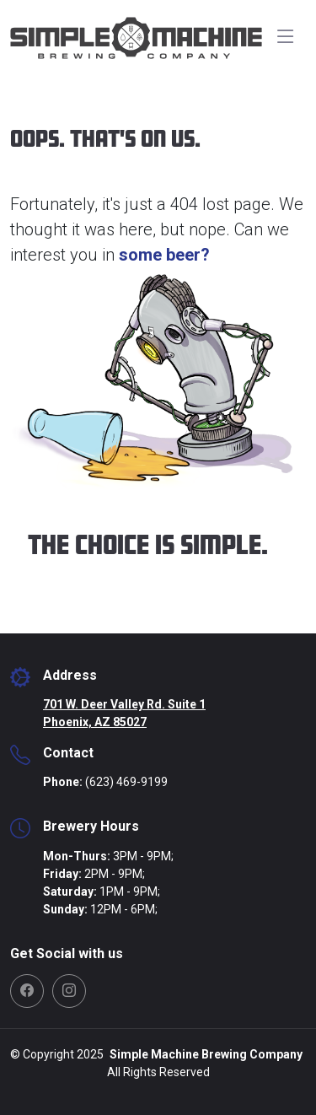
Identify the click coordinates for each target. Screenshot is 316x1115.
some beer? (164, 255)
